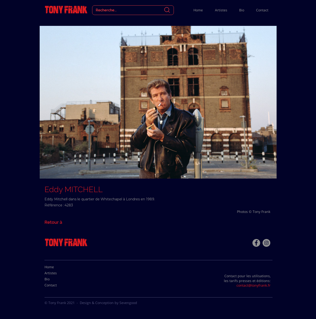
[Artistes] (56, 273)
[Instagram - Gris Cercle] (266, 243)
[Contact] (56, 285)
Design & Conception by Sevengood (108, 302)
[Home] (56, 267)
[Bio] (56, 279)
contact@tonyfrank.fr (253, 285)
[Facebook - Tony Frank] (256, 243)
